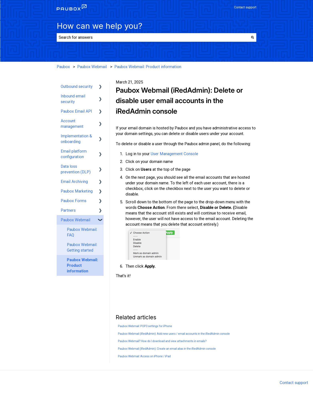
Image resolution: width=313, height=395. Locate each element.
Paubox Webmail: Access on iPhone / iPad (144, 356)
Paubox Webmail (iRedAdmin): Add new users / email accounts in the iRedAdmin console (174, 333)
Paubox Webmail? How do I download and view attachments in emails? (162, 341)
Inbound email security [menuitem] (73, 99)
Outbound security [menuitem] (76, 86)
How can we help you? (99, 26)
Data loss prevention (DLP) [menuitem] (76, 169)
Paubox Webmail (92, 66)
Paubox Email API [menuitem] (76, 111)
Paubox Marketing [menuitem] (77, 191)
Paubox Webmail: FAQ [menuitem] (82, 232)
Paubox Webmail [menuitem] (75, 219)
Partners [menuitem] (68, 210)
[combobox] (153, 37)
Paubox (63, 66)
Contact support (245, 7)
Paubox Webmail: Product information (147, 66)
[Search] (252, 37)
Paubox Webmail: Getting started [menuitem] (82, 247)
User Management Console (174, 153)
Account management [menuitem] (72, 123)
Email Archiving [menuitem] (74, 181)
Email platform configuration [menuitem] (74, 154)
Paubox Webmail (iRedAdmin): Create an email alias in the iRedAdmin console (167, 348)
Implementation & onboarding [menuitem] (76, 139)
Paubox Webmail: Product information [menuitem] (82, 265)
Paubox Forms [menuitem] (73, 200)
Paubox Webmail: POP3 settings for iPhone (145, 326)
